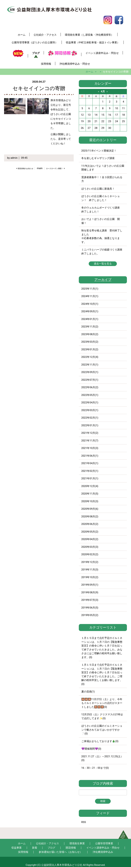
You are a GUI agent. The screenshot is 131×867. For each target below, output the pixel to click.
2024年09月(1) (89, 311)
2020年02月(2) (89, 554)
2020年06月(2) (89, 524)
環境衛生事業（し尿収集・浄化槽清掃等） (89, 34)
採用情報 (46, 63)
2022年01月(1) (89, 425)
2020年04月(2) (89, 539)
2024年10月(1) (89, 303)
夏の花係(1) (88, 691)
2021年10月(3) (89, 448)
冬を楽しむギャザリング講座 (98, 158)
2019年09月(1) (89, 584)
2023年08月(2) (89, 334)
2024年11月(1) (89, 296)
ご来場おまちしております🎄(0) (100, 741)
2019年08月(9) (89, 592)
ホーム (21, 34)
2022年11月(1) (89, 364)
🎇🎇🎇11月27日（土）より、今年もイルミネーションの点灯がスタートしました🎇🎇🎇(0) (101, 703)
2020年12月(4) (89, 486)
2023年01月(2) (89, 349)
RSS (83, 822)
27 (89, 128)
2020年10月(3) (89, 501)
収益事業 (16, 847)
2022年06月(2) (89, 387)
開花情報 (71, 847)
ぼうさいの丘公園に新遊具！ (98, 188)
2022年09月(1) (89, 372)
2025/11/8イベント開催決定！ (99, 150)
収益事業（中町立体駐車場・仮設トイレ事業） (93, 42)
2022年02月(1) (89, 417)
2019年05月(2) (89, 615)
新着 (34, 847)
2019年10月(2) (89, 577)
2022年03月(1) (89, 410)
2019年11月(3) (89, 569)
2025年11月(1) (89, 288)
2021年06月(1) (89, 455)
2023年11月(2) (89, 326)
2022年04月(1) (89, 402)
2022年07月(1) (89, 379)
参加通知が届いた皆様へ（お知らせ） (60, 852)
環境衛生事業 (77, 843)
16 (109, 114)
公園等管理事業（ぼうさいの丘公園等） (35, 42)
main (39, 168)
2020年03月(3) (89, 546)
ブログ (36, 53)
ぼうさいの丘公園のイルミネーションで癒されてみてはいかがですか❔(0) (101, 729)
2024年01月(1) (89, 319)
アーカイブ (102, 280)
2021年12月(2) (89, 432)
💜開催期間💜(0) (91, 748)
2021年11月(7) (89, 440)
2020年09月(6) (89, 508)
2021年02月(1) (89, 470)
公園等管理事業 (104, 843)
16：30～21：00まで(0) (95, 767)
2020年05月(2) (89, 531)
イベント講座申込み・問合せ (102, 53)
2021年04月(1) (89, 463)
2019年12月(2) (89, 562)
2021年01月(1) (89, 478)
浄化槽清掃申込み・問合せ (74, 63)
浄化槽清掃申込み (103, 852)
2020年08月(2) (89, 516)
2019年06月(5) (89, 607)
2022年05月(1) (89, 395)
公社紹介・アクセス (45, 34)
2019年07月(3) (89, 599)
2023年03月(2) (89, 341)
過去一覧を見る (103, 263)
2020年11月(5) (89, 493)
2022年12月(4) (89, 357)
